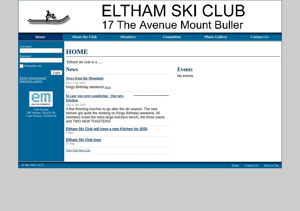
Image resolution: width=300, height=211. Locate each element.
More (108, 87)
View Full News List (78, 150)
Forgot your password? (33, 77)
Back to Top (271, 165)
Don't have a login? (31, 81)
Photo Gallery (215, 37)
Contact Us (259, 37)
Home (40, 37)
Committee (172, 37)
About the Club (84, 37)
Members (128, 37)
